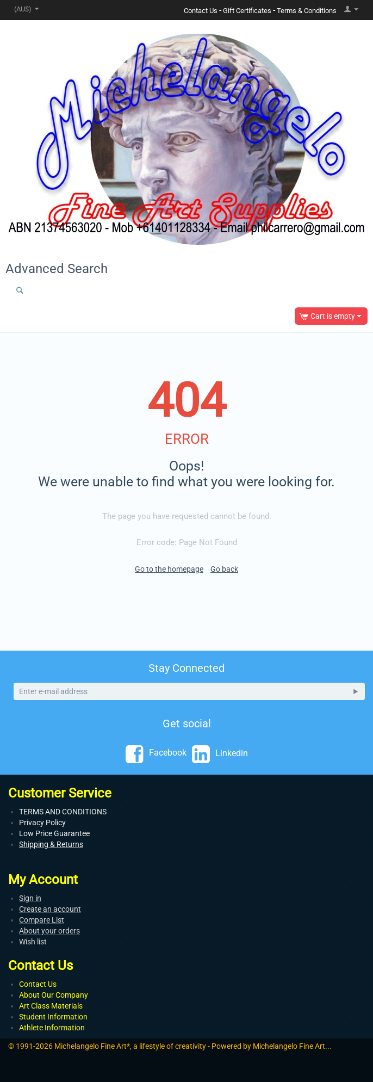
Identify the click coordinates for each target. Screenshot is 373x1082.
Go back (224, 569)
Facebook (156, 753)
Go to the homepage (169, 569)
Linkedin (220, 754)
